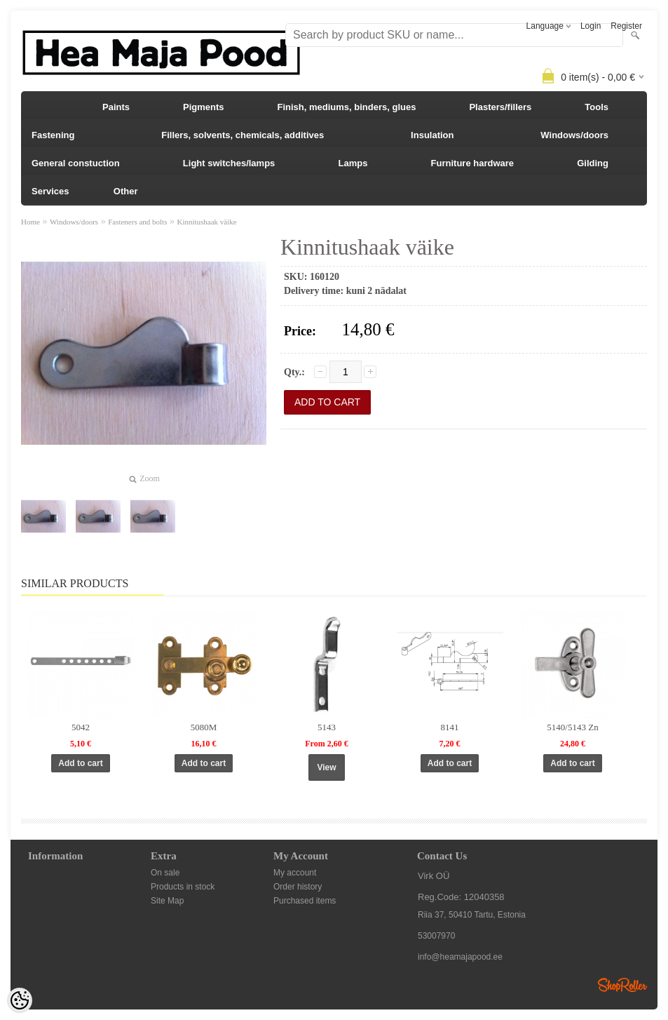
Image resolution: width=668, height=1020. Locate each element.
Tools (596, 107)
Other (126, 191)
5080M (204, 727)
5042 (80, 727)
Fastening (53, 135)
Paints (116, 107)
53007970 (436, 936)
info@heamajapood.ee (460, 957)
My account (294, 873)
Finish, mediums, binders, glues (346, 107)
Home (30, 221)
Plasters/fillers (500, 107)
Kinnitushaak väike (206, 221)
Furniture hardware (472, 163)
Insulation (432, 135)
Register (626, 26)
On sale (165, 873)
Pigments (203, 107)
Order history (297, 887)
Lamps (353, 163)
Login (590, 26)
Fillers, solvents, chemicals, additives (242, 135)
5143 (327, 727)
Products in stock (182, 887)
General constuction (76, 163)
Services (50, 191)
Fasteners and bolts (137, 221)
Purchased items (304, 901)
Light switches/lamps (229, 163)
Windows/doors (574, 135)
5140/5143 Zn (572, 727)
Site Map (167, 901)
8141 (450, 727)
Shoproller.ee (622, 985)
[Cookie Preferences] (19, 1000)
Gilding (592, 163)
